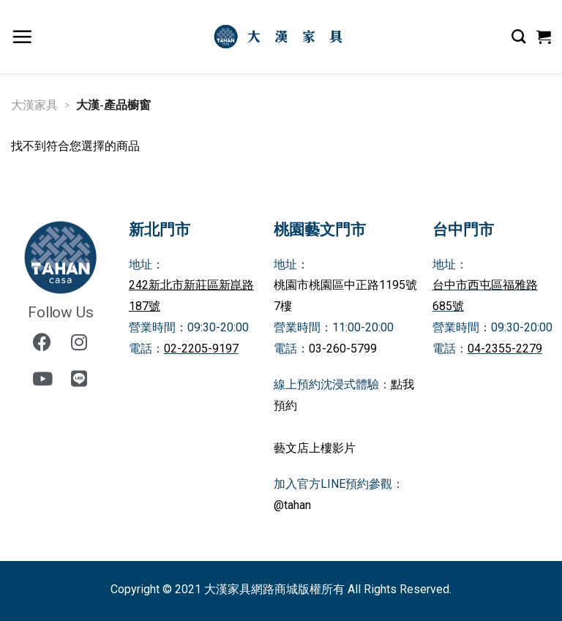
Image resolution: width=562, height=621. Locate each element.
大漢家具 (34, 104)
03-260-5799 (343, 348)
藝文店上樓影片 (315, 448)
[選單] (22, 36)
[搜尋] (519, 36)
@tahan (292, 505)
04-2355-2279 (505, 348)
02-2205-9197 (201, 348)
